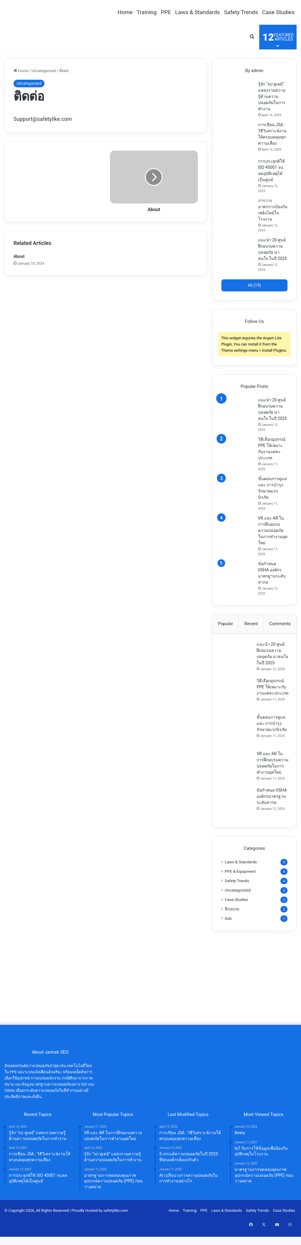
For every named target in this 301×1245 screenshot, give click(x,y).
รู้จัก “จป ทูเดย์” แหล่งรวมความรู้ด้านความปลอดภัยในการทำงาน (271, 96)
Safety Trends (241, 12)
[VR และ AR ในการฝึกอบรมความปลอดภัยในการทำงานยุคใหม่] (237, 531)
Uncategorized (44, 71)
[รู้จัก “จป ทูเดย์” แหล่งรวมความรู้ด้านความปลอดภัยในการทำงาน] (237, 97)
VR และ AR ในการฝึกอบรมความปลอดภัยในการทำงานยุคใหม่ (272, 530)
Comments (280, 623)
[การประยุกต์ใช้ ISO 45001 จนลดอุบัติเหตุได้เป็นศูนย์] (237, 174)
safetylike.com (115, 1234)
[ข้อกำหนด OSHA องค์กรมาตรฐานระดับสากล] (237, 577)
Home (125, 12)
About (19, 256)
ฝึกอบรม (232, 932)
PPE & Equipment (240, 894)
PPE (166, 12)
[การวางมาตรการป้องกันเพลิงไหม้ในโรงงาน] (237, 214)
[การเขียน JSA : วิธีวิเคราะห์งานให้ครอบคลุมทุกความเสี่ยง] (237, 138)
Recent (251, 623)
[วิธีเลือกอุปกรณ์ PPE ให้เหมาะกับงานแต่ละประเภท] (237, 452)
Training (147, 12)
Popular (225, 623)
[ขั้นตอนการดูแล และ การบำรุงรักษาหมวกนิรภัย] (237, 492)
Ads (228, 941)
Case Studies (278, 12)
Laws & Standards (197, 12)
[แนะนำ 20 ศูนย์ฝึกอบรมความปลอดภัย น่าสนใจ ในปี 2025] (237, 253)
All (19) (254, 285)
